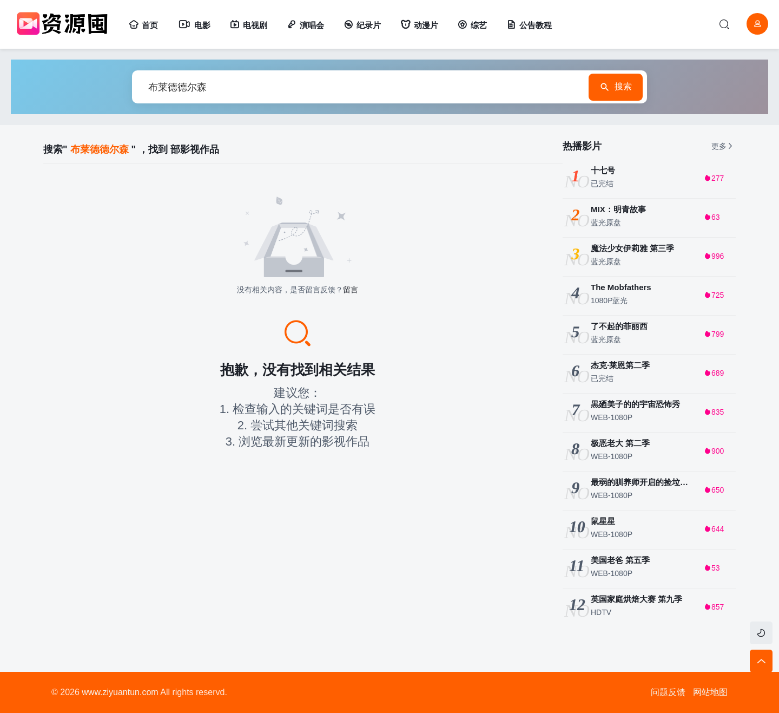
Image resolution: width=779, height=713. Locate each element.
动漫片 (419, 25)
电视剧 (248, 25)
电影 (193, 25)
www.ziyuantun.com (120, 692)
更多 (722, 146)
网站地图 (710, 692)
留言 (350, 289)
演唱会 (305, 25)
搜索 (615, 87)
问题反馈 (668, 692)
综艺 (472, 25)
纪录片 (362, 25)
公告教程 (529, 25)
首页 (143, 25)
